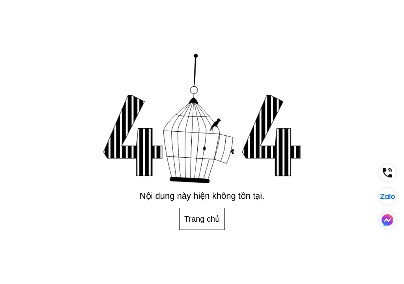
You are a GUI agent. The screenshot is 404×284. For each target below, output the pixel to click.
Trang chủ (202, 219)
